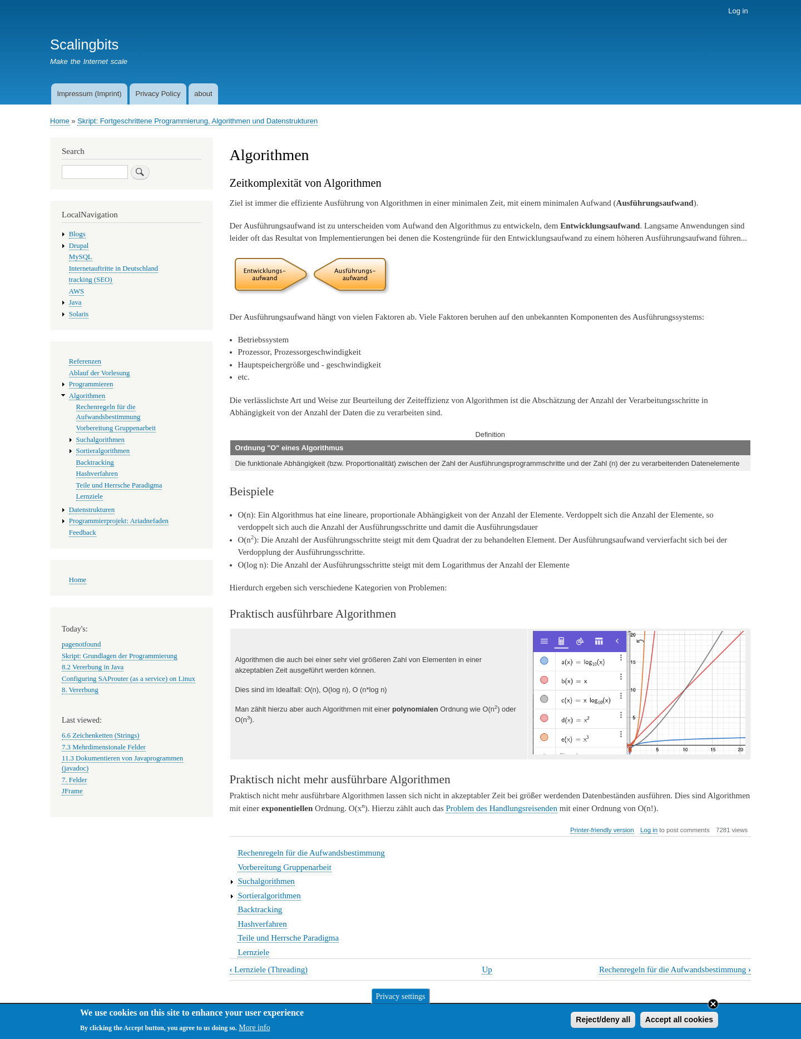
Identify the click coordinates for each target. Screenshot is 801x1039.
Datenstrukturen (92, 510)
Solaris (79, 314)
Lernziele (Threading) (269, 969)
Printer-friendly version (602, 830)
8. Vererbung (80, 690)
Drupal (79, 246)
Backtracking (260, 909)
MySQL (80, 257)
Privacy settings (400, 999)
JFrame (72, 791)
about (203, 94)
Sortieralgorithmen (269, 895)
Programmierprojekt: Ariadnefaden (119, 521)
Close (713, 1006)
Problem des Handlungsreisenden (501, 808)
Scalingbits (84, 44)
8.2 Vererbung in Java (92, 667)
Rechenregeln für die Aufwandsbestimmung (311, 852)
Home (60, 121)
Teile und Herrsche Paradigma (288, 937)
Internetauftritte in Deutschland (113, 268)
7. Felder (74, 780)
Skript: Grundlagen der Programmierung (119, 656)
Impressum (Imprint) (89, 94)
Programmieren (91, 384)
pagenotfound (81, 644)
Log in (738, 11)
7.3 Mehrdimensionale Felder (104, 747)
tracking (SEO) (90, 280)
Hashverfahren (262, 923)
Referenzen (85, 361)
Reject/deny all (603, 1021)
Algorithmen (87, 396)
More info (254, 1030)
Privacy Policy (157, 94)
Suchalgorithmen (266, 881)
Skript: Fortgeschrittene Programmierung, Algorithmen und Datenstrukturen (197, 121)
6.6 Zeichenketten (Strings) (101, 735)
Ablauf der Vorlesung (99, 373)
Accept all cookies (679, 1021)
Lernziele (253, 952)
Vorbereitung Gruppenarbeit (284, 867)
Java (75, 302)
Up (487, 969)
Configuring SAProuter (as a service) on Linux (128, 679)
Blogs (77, 234)
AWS (76, 291)
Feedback (82, 532)
